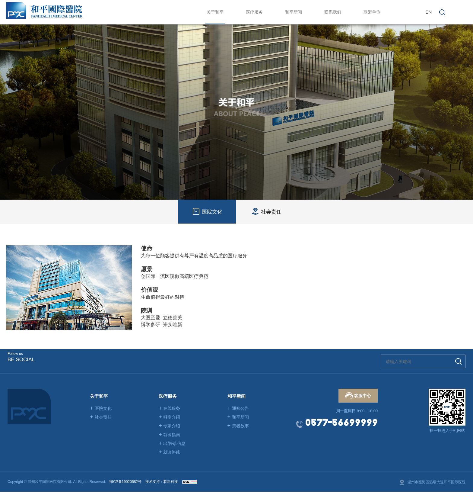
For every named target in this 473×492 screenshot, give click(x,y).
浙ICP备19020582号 (125, 482)
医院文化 (101, 408)
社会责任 (101, 417)
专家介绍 (169, 425)
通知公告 (238, 408)
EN (428, 11)
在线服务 (169, 408)
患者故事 (238, 425)
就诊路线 (169, 452)
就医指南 (169, 434)
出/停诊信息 (172, 443)
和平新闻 (238, 417)
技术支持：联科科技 (161, 482)
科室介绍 (169, 417)
